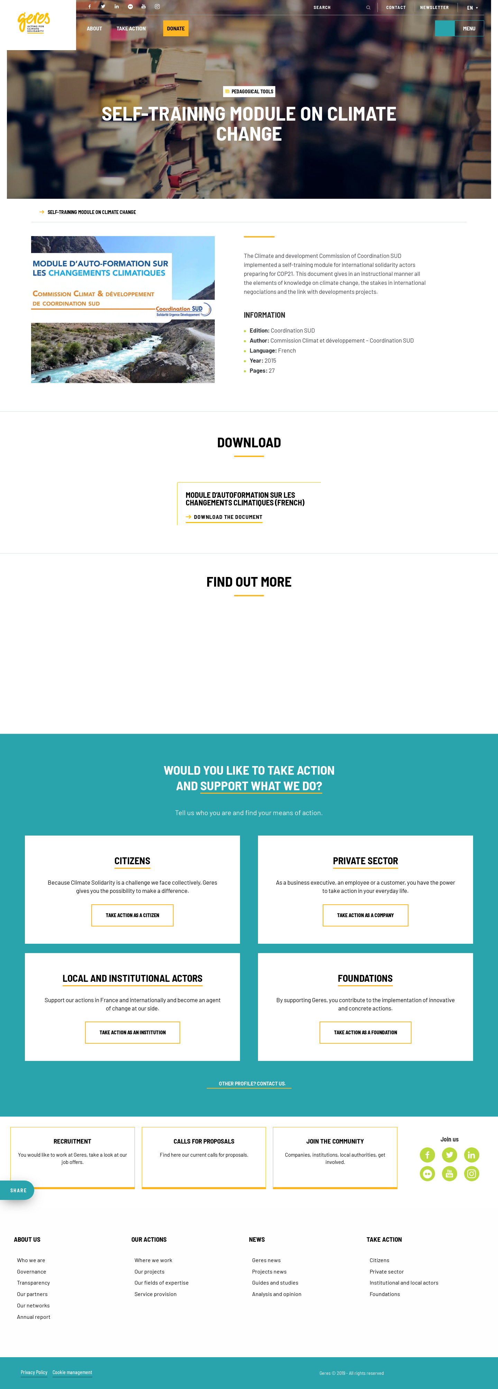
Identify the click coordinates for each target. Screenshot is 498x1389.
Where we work (153, 1260)
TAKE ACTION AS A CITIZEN (132, 915)
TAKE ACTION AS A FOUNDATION (365, 1032)
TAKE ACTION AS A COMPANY (365, 915)
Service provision (156, 1293)
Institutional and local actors (404, 1282)
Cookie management (72, 1372)
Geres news (266, 1260)
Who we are (31, 1260)
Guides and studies (275, 1282)
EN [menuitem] (470, 8)
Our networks (33, 1305)
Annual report (33, 1316)
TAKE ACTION (131, 28)
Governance (31, 1271)
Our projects (150, 1271)
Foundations (385, 1293)
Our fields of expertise (162, 1282)
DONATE (176, 28)
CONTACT (396, 7)
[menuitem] (473, 7)
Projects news (269, 1271)
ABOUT (94, 28)
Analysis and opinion (277, 1293)
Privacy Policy (34, 1372)
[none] (473, 7)
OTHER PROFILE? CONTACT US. (252, 1084)
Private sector (387, 1271)
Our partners (32, 1293)
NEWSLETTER (434, 7)
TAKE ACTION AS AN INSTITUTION (133, 1032)
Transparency (33, 1282)
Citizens (379, 1260)
